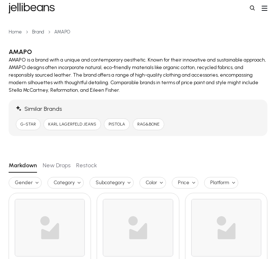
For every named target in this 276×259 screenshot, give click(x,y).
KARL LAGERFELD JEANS (72, 124)
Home (15, 32)
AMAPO (62, 32)
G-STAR (28, 124)
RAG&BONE (148, 124)
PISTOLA (117, 124)
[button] (253, 8)
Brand (38, 32)
